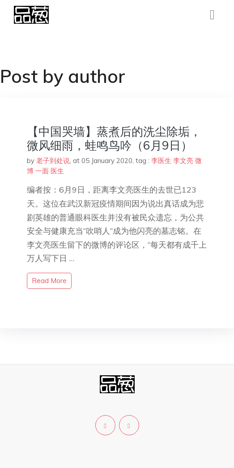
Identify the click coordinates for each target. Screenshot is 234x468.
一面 (42, 171)
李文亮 (183, 160)
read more (49, 280)
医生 (57, 171)
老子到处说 (53, 160)
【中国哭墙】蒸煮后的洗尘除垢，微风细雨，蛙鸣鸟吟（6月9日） (114, 138)
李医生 (161, 160)
